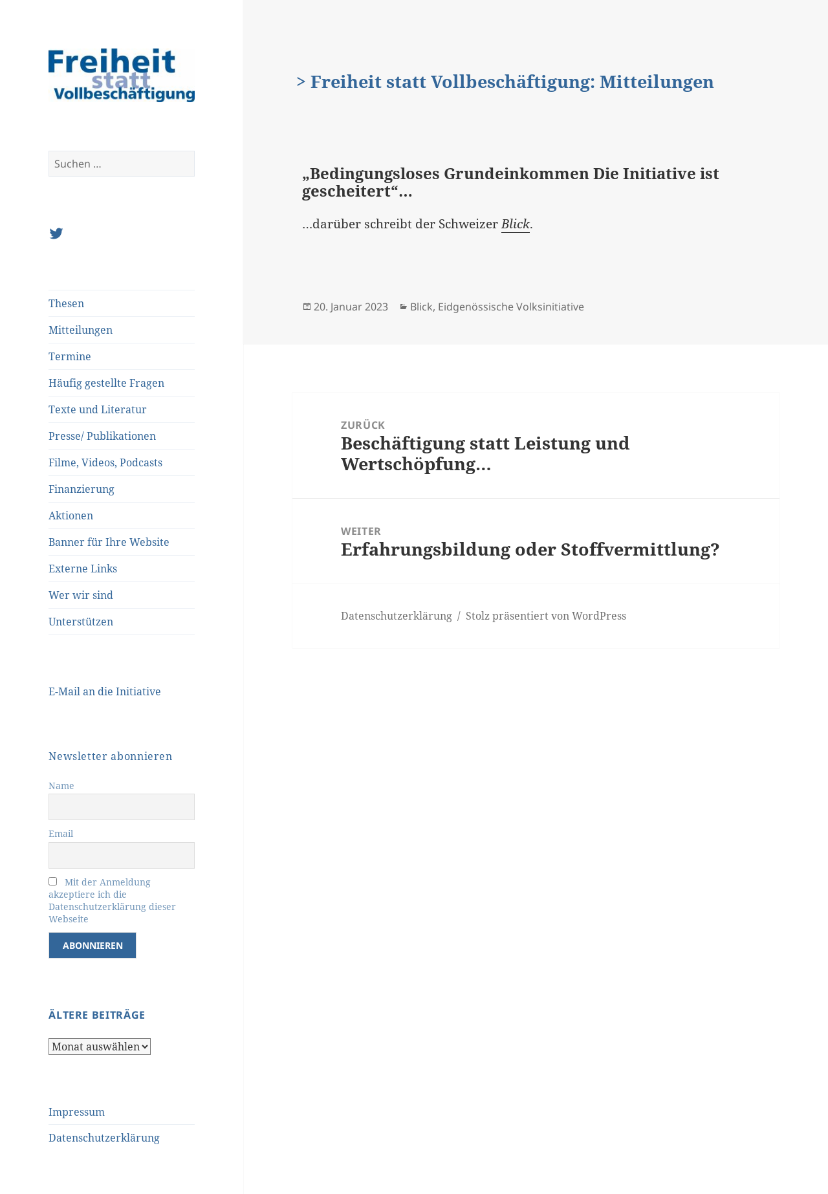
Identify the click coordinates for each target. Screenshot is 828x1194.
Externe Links (83, 568)
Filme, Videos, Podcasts (105, 462)
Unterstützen (81, 621)
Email (61, 833)
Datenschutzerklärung (104, 1138)
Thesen (66, 303)
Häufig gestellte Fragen (106, 383)
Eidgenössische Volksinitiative (511, 306)
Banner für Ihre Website (109, 542)
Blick (515, 223)
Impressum (77, 1112)
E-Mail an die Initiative (105, 691)
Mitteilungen (81, 330)
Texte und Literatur (98, 409)
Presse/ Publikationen (102, 436)
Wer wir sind (81, 595)
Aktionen (71, 515)
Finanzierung (81, 489)
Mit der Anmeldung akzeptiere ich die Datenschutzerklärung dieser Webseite (112, 900)
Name (61, 785)
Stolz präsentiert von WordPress (546, 616)
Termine (70, 356)
